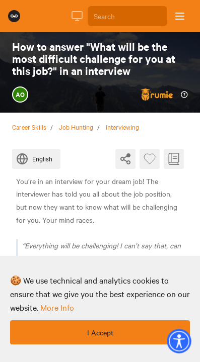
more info (57, 307)
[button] (179, 341)
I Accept (100, 332)
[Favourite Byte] (150, 159)
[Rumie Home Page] (14, 16)
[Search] (127, 16)
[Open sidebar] (180, 16)
